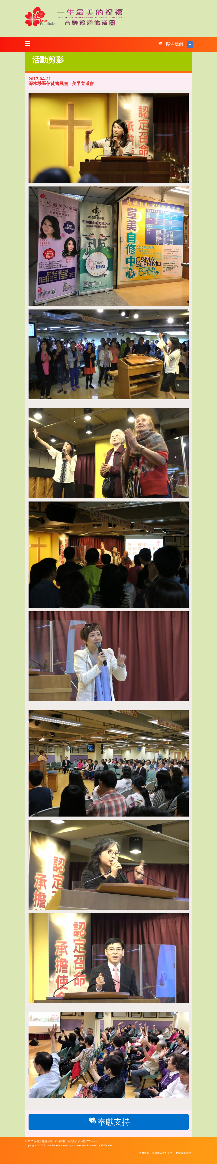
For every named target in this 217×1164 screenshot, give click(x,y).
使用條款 (144, 1152)
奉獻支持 (108, 1121)
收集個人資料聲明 (162, 1152)
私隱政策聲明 (183, 1152)
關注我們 (174, 44)
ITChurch (91, 1141)
